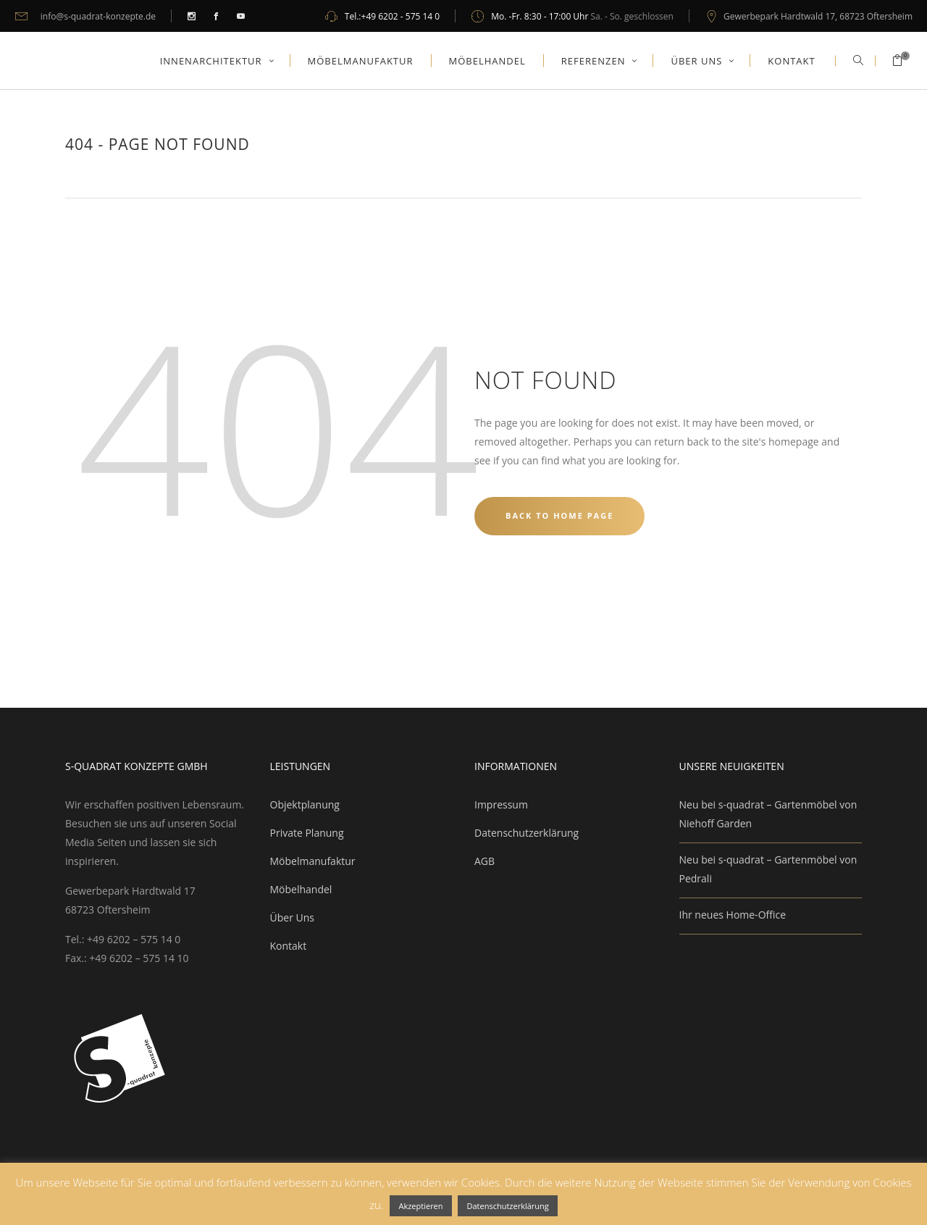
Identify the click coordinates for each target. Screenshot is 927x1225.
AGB (484, 861)
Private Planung (307, 833)
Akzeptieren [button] (420, 1205)
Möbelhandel (301, 889)
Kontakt (288, 946)
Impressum (501, 804)
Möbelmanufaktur (313, 861)
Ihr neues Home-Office (733, 914)
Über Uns (292, 917)
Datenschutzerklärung (526, 833)
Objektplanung (305, 804)
